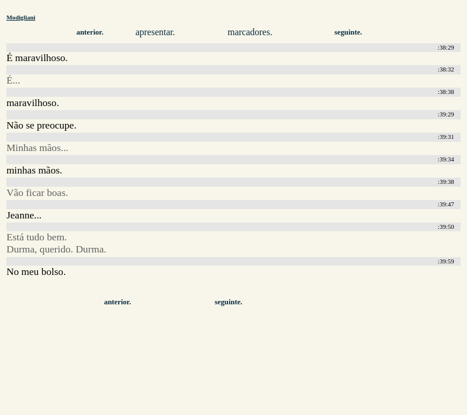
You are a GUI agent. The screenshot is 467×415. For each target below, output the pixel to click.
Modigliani (20, 17)
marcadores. (249, 32)
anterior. (90, 32)
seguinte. (348, 32)
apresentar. (155, 32)
